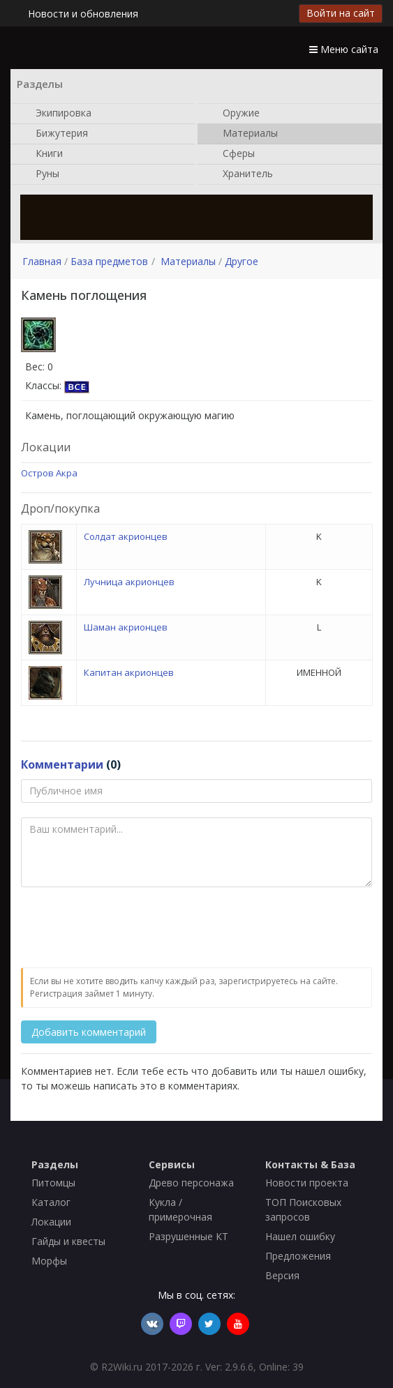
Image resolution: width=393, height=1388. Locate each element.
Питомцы (53, 1182)
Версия (282, 1275)
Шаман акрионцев (126, 627)
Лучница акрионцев (129, 581)
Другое (241, 261)
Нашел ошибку (300, 1236)
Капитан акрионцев (129, 672)
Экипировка (56, 113)
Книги (42, 154)
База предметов (109, 261)
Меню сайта (343, 49)
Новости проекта (306, 1182)
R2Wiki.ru (121, 1366)
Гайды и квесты (68, 1241)
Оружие (234, 113)
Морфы (49, 1260)
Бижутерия (55, 134)
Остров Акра (49, 473)
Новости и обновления (83, 13)
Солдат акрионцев (126, 536)
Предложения (298, 1255)
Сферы (232, 154)
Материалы (243, 134)
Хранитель (241, 174)
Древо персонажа (191, 1182)
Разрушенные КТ (188, 1236)
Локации (51, 1221)
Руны (40, 174)
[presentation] (127, 928)
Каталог (51, 1202)
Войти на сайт (340, 13)
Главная (41, 261)
